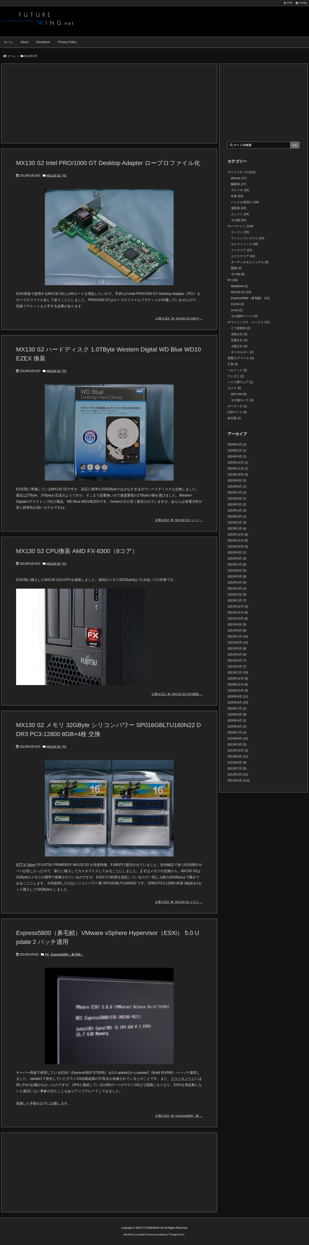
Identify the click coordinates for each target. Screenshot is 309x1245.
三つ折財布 (240, 328)
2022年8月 (236, 558)
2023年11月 (237, 468)
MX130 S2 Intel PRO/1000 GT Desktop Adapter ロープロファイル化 (108, 163)
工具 (232, 364)
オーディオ (237, 406)
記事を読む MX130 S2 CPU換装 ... (177, 694)
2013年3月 (236, 744)
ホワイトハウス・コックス (248, 322)
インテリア (241, 250)
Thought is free (176, 1234)
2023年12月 (237, 462)
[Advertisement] (109, 104)
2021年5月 (236, 648)
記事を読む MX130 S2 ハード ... (179, 520)
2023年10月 (237, 474)
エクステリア (243, 256)
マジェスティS (241, 172)
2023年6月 (236, 498)
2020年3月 (236, 726)
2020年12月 (237, 678)
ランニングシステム (247, 238)
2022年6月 (236, 570)
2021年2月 (236, 666)
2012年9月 (237, 756)
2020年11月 (237, 684)
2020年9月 (237, 696)
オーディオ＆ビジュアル (249, 262)
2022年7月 (236, 564)
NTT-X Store (25, 865)
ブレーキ (240, 190)
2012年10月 (237, 750)
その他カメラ (242, 400)
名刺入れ (239, 334)
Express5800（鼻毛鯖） (67, 954)
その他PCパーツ (244, 316)
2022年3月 (236, 588)
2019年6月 (237, 738)
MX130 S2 (54, 175)
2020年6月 (236, 714)
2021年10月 (237, 618)
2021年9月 (236, 624)
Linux (236, 310)
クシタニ (235, 376)
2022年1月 (236, 600)
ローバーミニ (240, 226)
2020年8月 (237, 702)
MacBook (239, 286)
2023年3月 (236, 516)
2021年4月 (236, 654)
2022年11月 (237, 540)
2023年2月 (236, 522)
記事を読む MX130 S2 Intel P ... (179, 318)
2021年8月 (236, 630)
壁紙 (236, 268)
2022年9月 (236, 552)
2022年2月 (236, 594)
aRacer (239, 178)
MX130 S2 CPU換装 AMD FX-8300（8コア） (77, 551)
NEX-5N (238, 394)
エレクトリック (244, 244)
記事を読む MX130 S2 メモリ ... (179, 902)
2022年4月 (236, 582)
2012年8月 (236, 762)
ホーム (11, 56)
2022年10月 (237, 546)
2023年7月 (236, 492)
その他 (238, 220)
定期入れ (239, 340)
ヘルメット (237, 370)
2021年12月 (237, 606)
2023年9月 (236, 480)
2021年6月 (237, 642)
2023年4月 (236, 510)
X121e (237, 304)
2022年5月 (236, 576)
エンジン (240, 214)
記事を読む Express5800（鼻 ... (178, 1116)
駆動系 (238, 184)
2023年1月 (236, 528)
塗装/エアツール (240, 358)
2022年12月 (237, 534)
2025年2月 (236, 450)
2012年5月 (238, 780)
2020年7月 (236, 708)
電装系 (238, 208)
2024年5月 (236, 456)
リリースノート (183, 1078)
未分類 (234, 418)
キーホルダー (242, 352)
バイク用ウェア (240, 382)
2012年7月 (236, 768)
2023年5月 (236, 504)
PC (64, 175)
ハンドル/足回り (245, 202)
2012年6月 (237, 774)
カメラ (234, 388)
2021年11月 (237, 612)
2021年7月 (237, 636)
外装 (237, 196)
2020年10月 (237, 690)
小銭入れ (239, 346)
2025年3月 (236, 444)
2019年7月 (236, 732)
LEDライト (237, 412)
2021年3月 (236, 660)
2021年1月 (237, 672)
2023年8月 (236, 486)
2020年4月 (236, 720)
